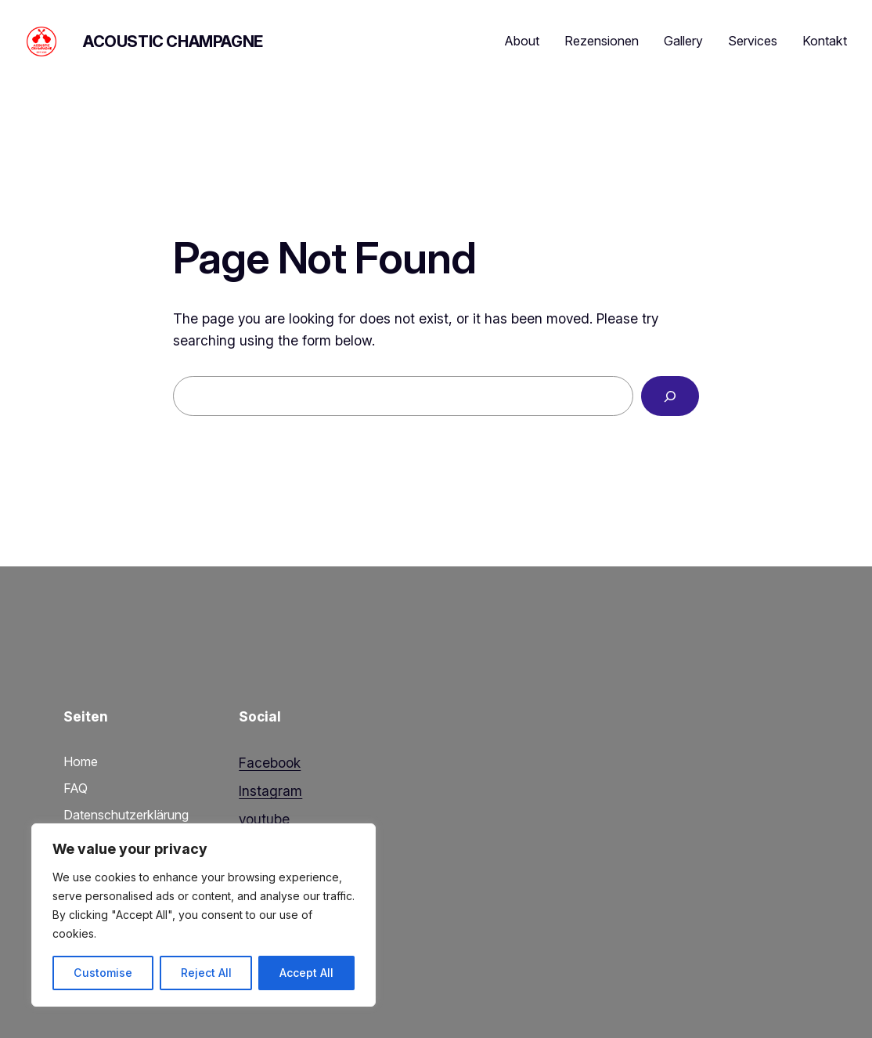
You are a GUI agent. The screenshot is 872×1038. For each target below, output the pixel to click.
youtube (264, 819)
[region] (203, 915)
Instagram (270, 791)
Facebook (270, 762)
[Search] (670, 396)
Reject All (206, 972)
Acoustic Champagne (173, 41)
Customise (103, 972)
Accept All (306, 972)
